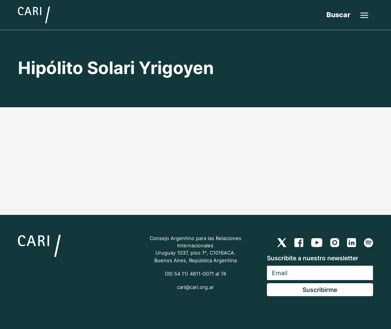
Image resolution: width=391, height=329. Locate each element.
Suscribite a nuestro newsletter (312, 258)
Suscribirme (319, 290)
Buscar (338, 15)
